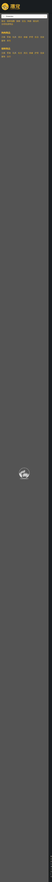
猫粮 (18, 21)
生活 (37, 37)
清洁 (20, 37)
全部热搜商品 (7, 24)
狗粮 (29, 21)
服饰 (3, 41)
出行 (9, 56)
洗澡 (42, 37)
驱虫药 (36, 21)
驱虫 (3, 21)
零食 (9, 37)
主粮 (3, 37)
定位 (24, 21)
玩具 (14, 37)
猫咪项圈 (11, 21)
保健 (25, 37)
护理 (31, 37)
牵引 (9, 41)
